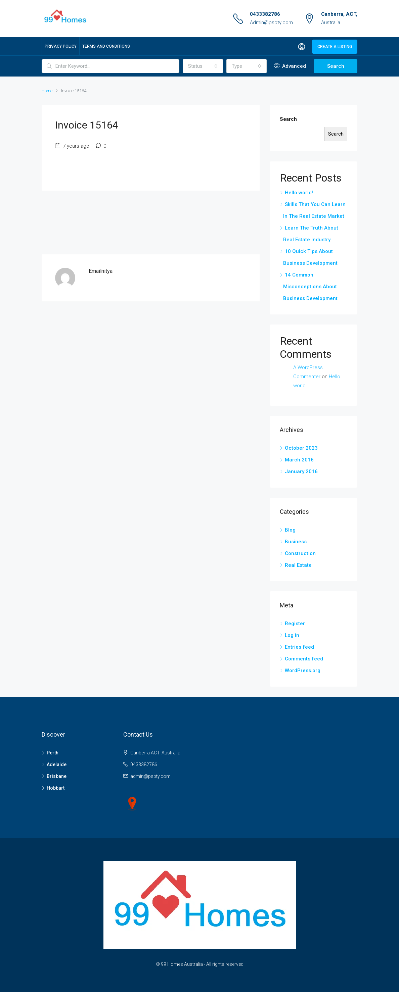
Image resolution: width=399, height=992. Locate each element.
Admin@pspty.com (271, 22)
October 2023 (301, 448)
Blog (290, 530)
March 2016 (299, 460)
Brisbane (56, 776)
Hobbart (55, 788)
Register (295, 624)
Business (296, 542)
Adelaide (56, 764)
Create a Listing (334, 46)
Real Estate (298, 565)
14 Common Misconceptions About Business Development (310, 286)
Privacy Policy (61, 46)
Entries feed (299, 647)
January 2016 (301, 471)
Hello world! (299, 193)
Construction (300, 553)
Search (335, 66)
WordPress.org (302, 670)
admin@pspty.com (150, 776)
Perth (52, 752)
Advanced (290, 66)
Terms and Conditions (106, 46)
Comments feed (304, 659)
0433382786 (265, 14)
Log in (292, 635)
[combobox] (203, 66)
